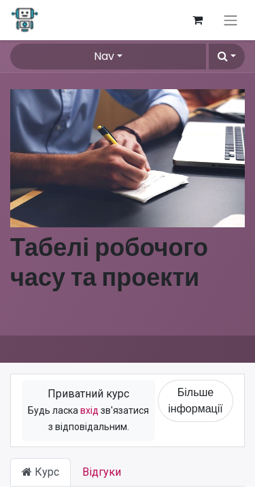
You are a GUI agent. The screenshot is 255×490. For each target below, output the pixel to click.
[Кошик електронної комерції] (197, 19)
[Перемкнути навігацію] (230, 20)
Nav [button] (104, 56)
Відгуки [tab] (101, 472)
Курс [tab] (40, 472)
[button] (227, 56)
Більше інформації (195, 400)
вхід (89, 410)
